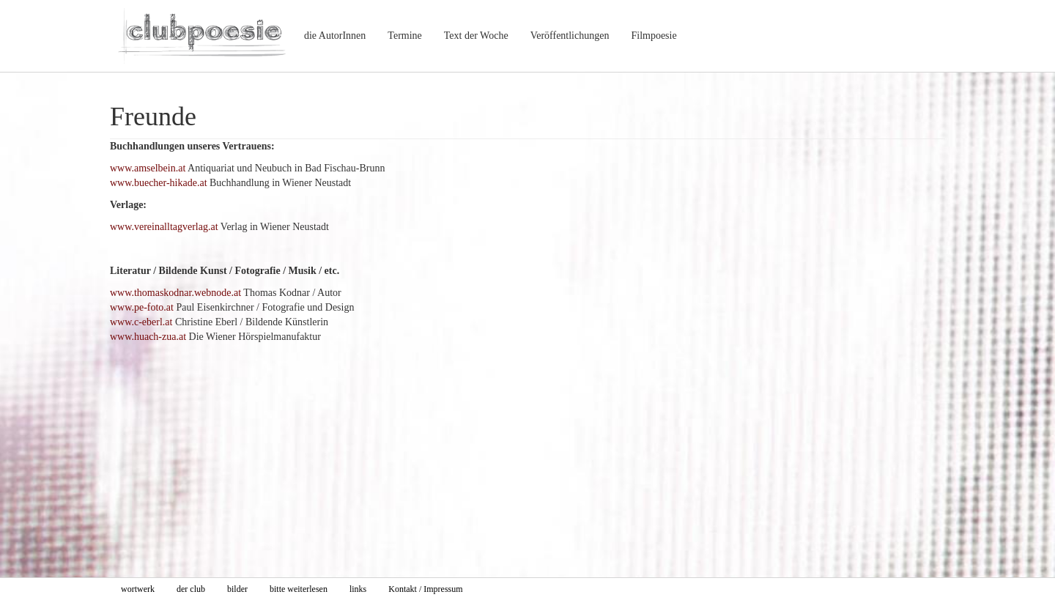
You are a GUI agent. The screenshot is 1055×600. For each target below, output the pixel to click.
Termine (404, 35)
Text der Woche (476, 35)
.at (181, 336)
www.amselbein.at (147, 168)
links (357, 589)
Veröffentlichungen (570, 35)
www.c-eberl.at (141, 321)
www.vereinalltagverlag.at (164, 226)
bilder (237, 589)
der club (191, 589)
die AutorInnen (335, 35)
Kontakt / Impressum (425, 589)
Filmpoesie (653, 35)
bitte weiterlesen (298, 589)
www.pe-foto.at (142, 307)
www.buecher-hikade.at (158, 182)
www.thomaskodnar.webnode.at (175, 292)
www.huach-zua (143, 336)
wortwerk (138, 589)
